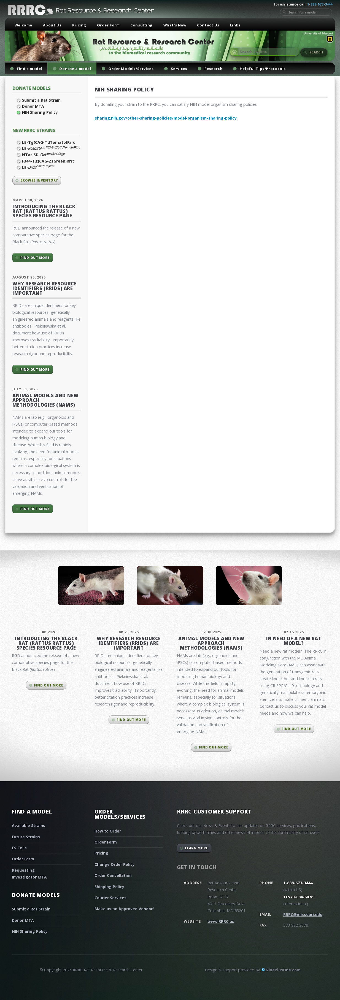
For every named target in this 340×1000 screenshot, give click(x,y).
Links (235, 25)
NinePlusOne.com (283, 969)
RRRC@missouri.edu (302, 914)
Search (316, 52)
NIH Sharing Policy (40, 112)
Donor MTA (33, 106)
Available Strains (28, 825)
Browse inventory (39, 180)
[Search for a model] (306, 12)
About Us (52, 25)
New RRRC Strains (33, 130)
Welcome (23, 25)
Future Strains (26, 836)
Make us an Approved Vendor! (124, 908)
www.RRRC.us (220, 921)
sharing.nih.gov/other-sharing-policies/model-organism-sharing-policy (166, 118)
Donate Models (31, 88)
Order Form (108, 25)
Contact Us (208, 25)
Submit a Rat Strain (41, 100)
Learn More (196, 848)
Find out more (35, 258)
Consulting (141, 25)
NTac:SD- (43, 154)
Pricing (79, 25)
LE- (51, 148)
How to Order (108, 831)
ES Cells (19, 847)
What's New (175, 25)
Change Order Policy (115, 864)
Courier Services (110, 897)
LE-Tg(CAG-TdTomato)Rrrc (48, 142)
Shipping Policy (109, 886)
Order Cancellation (113, 875)
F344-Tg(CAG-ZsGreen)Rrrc (48, 161)
